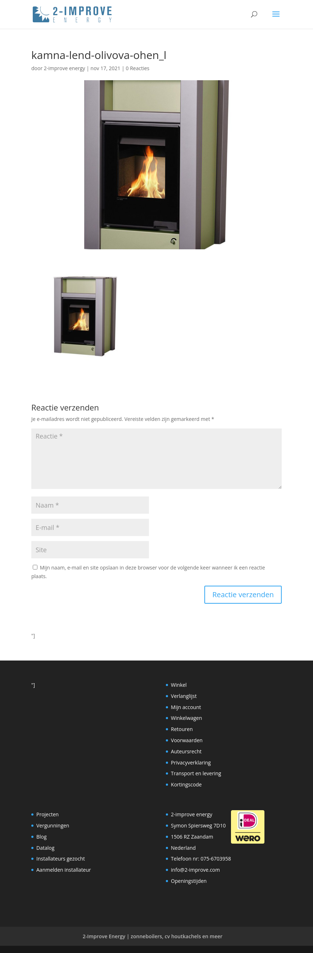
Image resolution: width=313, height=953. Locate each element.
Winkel (179, 684)
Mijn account (186, 707)
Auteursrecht (186, 751)
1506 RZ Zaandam (192, 836)
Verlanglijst (184, 696)
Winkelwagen (186, 717)
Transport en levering (196, 773)
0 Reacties (138, 68)
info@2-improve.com (195, 869)
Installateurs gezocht (60, 858)
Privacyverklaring (191, 762)
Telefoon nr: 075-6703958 (201, 858)
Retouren (182, 729)
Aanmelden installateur (63, 869)
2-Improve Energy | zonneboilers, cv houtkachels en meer (153, 936)
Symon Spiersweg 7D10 (198, 825)
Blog (41, 836)
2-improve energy (64, 68)
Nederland (183, 847)
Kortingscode (186, 784)
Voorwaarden (187, 740)
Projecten (47, 814)
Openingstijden (189, 880)
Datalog (45, 847)
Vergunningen (52, 825)
